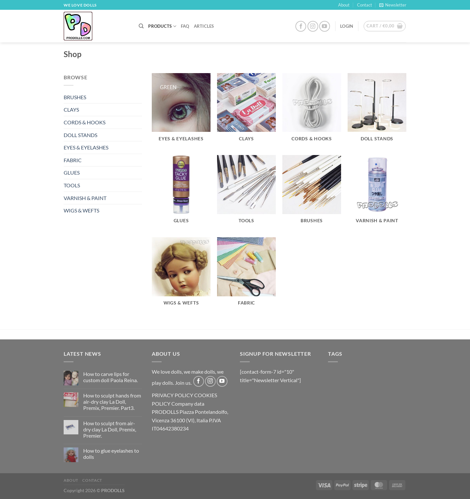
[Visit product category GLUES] (181, 193)
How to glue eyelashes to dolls (111, 453)
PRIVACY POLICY (172, 395)
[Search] (141, 26)
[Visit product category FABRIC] (246, 275)
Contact (364, 5)
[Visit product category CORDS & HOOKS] (311, 111)
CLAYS (71, 109)
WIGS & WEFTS (81, 210)
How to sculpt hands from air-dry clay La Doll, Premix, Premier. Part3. (112, 401)
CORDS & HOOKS (84, 122)
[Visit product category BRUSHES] (311, 193)
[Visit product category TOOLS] (246, 193)
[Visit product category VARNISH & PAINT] (377, 193)
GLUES (72, 172)
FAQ (185, 26)
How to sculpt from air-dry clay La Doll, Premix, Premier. (109, 429)
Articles (204, 26)
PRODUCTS (162, 26)
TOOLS (72, 185)
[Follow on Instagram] (312, 26)
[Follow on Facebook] (300, 26)
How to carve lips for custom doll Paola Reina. (110, 377)
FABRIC (73, 160)
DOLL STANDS (80, 135)
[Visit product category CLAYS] (246, 111)
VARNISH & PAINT (85, 198)
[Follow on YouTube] (324, 26)
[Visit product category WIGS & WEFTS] (181, 275)
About (344, 5)
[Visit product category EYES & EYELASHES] (181, 111)
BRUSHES (75, 97)
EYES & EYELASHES (86, 147)
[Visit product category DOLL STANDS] (377, 111)
